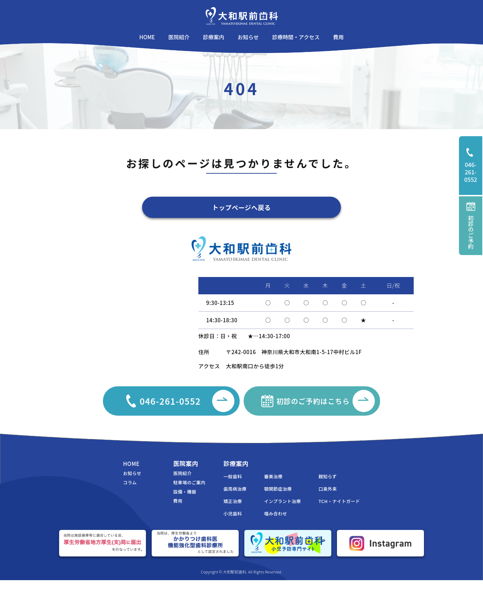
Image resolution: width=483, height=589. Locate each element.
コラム (130, 489)
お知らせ (133, 479)
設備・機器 (174, 499)
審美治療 (265, 482)
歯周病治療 (225, 495)
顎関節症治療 (270, 495)
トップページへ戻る (241, 208)
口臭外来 (324, 495)
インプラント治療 (275, 509)
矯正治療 (222, 509)
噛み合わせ (268, 522)
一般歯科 (222, 482)
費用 (167, 509)
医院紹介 (172, 479)
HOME (132, 468)
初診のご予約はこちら (335, 405)
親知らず (324, 482)
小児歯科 (222, 522)
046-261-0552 (473, 166)
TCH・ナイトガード (337, 509)
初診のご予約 (470, 225)
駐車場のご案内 (179, 489)
